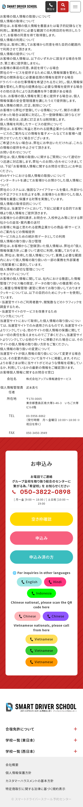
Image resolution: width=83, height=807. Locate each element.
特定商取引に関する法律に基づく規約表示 (36, 788)
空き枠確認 (41, 519)
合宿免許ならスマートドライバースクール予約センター (20, 7)
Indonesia (41, 593)
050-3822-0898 (45, 491)
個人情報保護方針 (19, 772)
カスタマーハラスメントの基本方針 (30, 780)
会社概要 (12, 764)
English (29, 582)
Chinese (27, 616)
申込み (41, 538)
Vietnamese (41, 639)
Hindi (55, 582)
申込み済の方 (41, 557)
